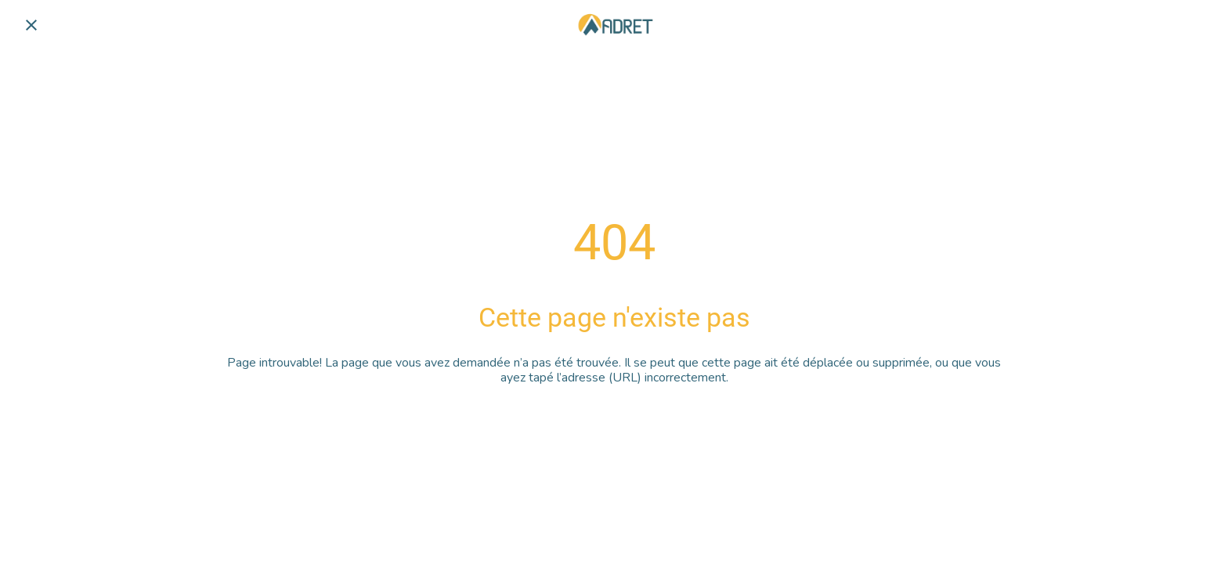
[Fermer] (31, 25)
